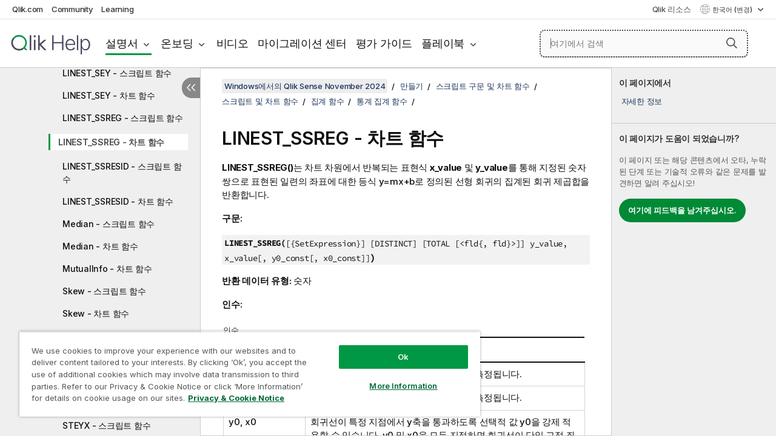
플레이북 (442, 43)
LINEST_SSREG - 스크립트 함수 (122, 118)
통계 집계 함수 (381, 101)
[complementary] (694, 252)
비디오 (232, 43)
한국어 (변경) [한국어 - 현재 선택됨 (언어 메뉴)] (733, 9)
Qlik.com (27, 9)
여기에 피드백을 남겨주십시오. (682, 210)
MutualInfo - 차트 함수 (107, 268)
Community (72, 9)
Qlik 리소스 (671, 9)
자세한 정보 (642, 101)
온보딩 (177, 43)
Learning (117, 9)
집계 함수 (327, 101)
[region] (244, 369)
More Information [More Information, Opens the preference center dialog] (394, 377)
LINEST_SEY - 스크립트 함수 (117, 73)
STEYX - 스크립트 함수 (106, 425)
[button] (732, 43)
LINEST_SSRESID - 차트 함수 (117, 201)
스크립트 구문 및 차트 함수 (483, 86)
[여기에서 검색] (644, 43)
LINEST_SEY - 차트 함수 (108, 95)
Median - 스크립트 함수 (108, 224)
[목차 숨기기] (191, 88)
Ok (394, 347)
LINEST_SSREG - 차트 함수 (111, 142)
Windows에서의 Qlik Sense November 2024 (304, 86)
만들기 (411, 86)
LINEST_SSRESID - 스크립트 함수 (121, 172)
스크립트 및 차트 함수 (260, 101)
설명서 (121, 43)
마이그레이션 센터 (302, 43)
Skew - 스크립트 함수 (104, 291)
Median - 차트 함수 (100, 246)
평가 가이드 (384, 43)
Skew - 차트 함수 (95, 313)
